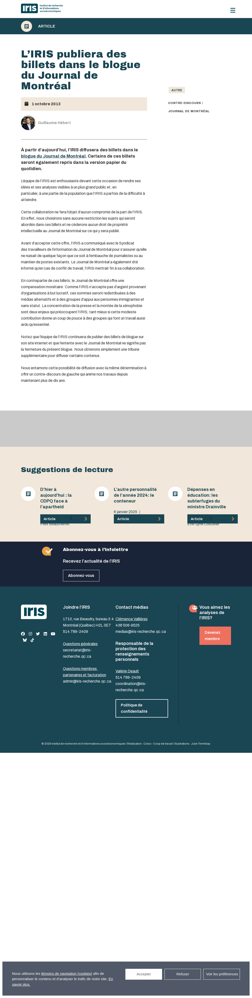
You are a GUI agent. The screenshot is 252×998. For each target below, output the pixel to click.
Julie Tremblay (200, 743)
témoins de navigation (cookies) (66, 973)
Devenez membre (212, 635)
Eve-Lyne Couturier (203, 524)
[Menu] (232, 10)
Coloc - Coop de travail (158, 743)
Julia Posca (123, 518)
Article (46, 26)
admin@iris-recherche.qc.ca (87, 681)
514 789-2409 (75, 631)
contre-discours (184, 103)
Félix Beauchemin (54, 524)
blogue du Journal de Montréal (53, 156)
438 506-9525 (128, 625)
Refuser (182, 974)
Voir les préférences (222, 974)
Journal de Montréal (189, 111)
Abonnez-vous (81, 575)
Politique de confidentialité (134, 708)
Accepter (144, 974)
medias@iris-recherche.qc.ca (141, 631)
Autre (176, 90)
